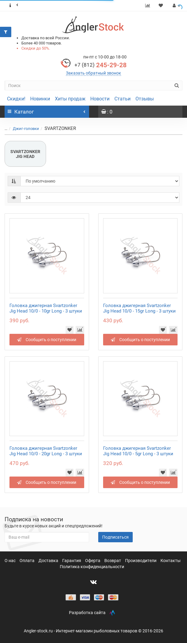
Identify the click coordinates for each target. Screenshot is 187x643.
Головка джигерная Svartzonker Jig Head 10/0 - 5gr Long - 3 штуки (138, 451)
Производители (141, 560)
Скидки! (16, 99)
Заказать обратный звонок (93, 73)
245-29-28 (100, 65)
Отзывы (144, 99)
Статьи (122, 99)
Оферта (93, 560)
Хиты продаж (70, 99)
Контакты (170, 560)
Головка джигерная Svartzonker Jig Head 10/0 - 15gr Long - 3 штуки (139, 308)
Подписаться (115, 537)
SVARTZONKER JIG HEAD (25, 154)
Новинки (40, 99)
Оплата (27, 560)
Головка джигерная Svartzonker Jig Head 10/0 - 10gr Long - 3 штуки (45, 308)
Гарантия (72, 560)
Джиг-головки (26, 128)
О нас (10, 560)
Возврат (113, 560)
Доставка (48, 560)
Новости (100, 99)
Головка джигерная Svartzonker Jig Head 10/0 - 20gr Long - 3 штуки (45, 451)
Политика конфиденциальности (92, 566)
